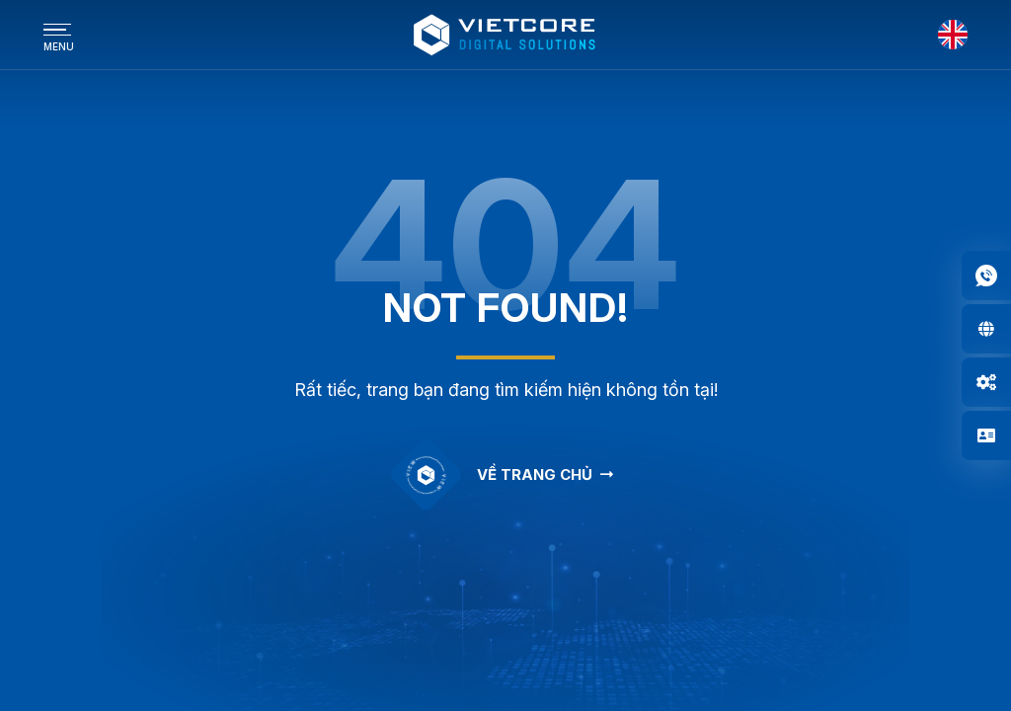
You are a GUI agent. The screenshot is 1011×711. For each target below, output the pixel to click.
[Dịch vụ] (986, 382)
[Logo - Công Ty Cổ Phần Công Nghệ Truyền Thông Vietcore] (505, 34)
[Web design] (986, 329)
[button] (986, 275)
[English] (953, 34)
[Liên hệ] (986, 435)
